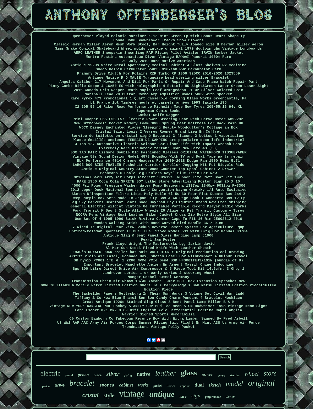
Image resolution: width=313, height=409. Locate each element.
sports (106, 385)
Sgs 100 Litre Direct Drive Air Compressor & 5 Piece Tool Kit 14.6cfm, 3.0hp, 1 (158, 269)
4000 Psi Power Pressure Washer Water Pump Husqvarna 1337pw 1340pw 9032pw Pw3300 (158, 186)
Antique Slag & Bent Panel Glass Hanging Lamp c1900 (158, 236)
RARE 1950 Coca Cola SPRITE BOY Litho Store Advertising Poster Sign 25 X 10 (158, 182)
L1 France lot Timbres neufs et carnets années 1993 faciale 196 (158, 103)
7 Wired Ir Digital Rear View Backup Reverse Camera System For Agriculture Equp (158, 227)
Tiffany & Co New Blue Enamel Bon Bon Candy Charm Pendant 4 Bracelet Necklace (158, 298)
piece (97, 375)
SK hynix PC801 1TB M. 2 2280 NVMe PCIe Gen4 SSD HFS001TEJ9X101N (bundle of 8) (158, 260)
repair (185, 386)
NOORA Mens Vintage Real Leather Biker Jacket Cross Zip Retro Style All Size (158, 215)
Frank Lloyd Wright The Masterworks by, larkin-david (158, 244)
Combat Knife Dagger (158, 115)
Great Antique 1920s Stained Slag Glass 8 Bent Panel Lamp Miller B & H (158, 302)
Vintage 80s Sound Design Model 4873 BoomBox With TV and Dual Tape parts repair (158, 157)
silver (112, 374)
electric (50, 373)
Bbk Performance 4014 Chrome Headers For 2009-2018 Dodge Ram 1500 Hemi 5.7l (158, 161)
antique (162, 394)
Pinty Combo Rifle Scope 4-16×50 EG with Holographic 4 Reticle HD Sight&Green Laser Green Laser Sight (158, 86)
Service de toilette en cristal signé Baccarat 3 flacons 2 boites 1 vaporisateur (158, 136)
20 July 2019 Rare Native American (158, 61)
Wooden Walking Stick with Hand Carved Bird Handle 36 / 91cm (158, 223)
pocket (46, 386)
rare (183, 396)
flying (128, 375)
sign (196, 395)
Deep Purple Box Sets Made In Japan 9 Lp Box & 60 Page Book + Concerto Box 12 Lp (158, 198)
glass (189, 372)
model (234, 383)
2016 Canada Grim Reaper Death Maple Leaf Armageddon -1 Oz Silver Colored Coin (158, 90)
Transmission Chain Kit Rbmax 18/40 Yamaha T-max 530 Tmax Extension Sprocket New (158, 281)
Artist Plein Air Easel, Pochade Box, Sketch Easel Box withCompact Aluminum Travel (158, 256)
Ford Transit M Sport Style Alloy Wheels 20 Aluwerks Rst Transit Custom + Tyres (158, 211)
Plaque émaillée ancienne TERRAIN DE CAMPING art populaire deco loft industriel (158, 140)
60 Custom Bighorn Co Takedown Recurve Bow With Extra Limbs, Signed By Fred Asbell (158, 319)
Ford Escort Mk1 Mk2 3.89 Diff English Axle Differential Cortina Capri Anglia (158, 310)
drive (60, 385)
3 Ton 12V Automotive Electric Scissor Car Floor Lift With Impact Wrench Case (158, 144)
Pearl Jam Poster (158, 240)
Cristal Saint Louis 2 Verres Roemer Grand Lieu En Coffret (158, 132)
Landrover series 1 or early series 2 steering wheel (158, 273)
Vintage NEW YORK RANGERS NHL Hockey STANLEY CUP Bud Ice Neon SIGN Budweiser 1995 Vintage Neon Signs (158, 306)
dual (199, 384)
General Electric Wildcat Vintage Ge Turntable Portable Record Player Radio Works (158, 206)
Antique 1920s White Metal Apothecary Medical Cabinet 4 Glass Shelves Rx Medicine (158, 65)
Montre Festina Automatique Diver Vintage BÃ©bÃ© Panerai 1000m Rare (158, 57)
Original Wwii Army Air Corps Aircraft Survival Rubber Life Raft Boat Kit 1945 (158, 177)
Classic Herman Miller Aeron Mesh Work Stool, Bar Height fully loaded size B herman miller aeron (158, 45)
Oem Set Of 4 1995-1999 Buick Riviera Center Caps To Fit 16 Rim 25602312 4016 (158, 219)
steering (234, 375)
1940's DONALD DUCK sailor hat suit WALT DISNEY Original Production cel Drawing (158, 252)
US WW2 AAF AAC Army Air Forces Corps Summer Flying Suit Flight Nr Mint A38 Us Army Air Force (158, 323)
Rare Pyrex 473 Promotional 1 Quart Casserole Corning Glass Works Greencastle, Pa (158, 99)
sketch (215, 384)
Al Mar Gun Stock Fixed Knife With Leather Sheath (158, 248)
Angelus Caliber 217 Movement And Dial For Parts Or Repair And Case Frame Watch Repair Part (158, 82)
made (171, 385)
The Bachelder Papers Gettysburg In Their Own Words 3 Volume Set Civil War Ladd (158, 294)
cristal (90, 394)
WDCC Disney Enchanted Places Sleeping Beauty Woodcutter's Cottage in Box (158, 128)
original (261, 382)
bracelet (81, 383)
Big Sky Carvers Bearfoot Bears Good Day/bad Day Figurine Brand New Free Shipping (158, 202)
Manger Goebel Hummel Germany (158, 277)
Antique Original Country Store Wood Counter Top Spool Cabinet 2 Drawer (158, 169)
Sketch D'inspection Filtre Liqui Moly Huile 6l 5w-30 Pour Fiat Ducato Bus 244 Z (158, 194)
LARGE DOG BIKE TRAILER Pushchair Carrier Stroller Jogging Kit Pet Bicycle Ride (158, 165)
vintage (132, 393)
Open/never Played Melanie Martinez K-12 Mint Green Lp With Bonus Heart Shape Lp (158, 36)
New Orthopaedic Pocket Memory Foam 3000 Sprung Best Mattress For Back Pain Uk (158, 123)
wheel (252, 373)
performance (213, 396)
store (270, 373)
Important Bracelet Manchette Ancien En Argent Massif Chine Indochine (158, 265)
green (83, 375)
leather (165, 373)
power (207, 374)
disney (230, 396)
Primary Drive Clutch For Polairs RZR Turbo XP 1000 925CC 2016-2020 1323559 (158, 74)
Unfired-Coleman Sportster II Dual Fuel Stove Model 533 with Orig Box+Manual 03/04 (158, 231)
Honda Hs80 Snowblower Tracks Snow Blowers (158, 40)
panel (69, 375)
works (143, 385)
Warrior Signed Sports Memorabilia (158, 314)
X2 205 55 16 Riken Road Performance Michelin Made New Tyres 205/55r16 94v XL (158, 107)
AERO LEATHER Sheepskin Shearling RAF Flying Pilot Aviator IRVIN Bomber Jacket (158, 53)
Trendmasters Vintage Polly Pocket (158, 327)
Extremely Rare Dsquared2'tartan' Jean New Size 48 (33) (158, 148)
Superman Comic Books (158, 111)
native (143, 374)
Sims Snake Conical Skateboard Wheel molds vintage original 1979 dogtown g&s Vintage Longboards (158, 49)
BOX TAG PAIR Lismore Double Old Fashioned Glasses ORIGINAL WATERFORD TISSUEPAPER (158, 153)
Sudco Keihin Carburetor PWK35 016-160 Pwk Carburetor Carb (158, 69)
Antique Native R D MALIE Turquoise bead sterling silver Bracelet (158, 78)
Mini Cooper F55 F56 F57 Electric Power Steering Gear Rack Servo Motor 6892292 (158, 119)
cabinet (126, 384)
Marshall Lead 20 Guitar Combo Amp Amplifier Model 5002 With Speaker (158, 94)
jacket (157, 385)
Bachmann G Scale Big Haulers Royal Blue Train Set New (158, 173)
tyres (221, 376)
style (108, 395)
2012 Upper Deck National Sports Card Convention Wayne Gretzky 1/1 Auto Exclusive (158, 190)
